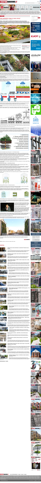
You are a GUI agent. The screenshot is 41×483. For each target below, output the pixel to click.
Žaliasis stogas (13, 241)
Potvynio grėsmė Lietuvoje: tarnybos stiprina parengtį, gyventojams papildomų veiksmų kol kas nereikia (18, 282)
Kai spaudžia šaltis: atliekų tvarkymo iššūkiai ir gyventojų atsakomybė (19, 322)
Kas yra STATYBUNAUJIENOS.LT (14, 474)
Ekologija (10, 241)
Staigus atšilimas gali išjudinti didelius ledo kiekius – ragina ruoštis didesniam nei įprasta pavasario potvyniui (18, 317)
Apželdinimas (3, 241)
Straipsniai (24, 49)
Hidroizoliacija (7, 241)
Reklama (38, 1)
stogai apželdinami (4, 51)
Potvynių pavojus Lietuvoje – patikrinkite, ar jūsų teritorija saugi (18, 332)
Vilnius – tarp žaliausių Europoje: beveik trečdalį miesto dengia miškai (18, 265)
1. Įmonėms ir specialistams (35, 19)
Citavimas (22, 474)
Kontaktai (25, 474)
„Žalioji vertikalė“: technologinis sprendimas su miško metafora (19, 327)
